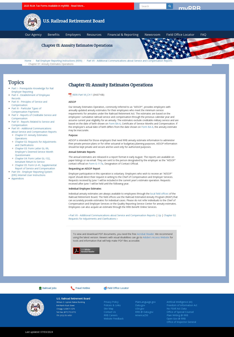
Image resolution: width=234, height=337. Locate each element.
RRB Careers (111, 315)
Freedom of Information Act (182, 305)
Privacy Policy (111, 301)
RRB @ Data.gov (144, 311)
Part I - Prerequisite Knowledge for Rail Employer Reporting (32, 90)
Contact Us (110, 311)
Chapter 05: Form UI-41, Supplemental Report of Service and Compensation (35, 166)
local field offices (159, 193)
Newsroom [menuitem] (152, 35)
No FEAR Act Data (177, 308)
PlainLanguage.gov (145, 301)
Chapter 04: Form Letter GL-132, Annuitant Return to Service (32, 160)
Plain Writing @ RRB (177, 315)
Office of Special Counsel (180, 311)
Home (28, 60)
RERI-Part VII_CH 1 (82, 94)
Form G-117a (96, 163)
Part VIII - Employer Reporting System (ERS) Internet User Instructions (32, 173)
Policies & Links (112, 305)
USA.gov (139, 308)
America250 (141, 315)
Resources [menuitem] (94, 35)
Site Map (108, 308)
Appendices (18, 178)
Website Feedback (114, 318)
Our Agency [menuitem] (33, 35)
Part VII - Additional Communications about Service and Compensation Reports (129, 60)
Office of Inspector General (181, 321)
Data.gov (140, 305)
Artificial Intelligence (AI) (179, 301)
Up (159, 215)
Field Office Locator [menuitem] (180, 35)
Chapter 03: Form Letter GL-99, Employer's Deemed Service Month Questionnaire (34, 152)
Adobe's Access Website (156, 237)
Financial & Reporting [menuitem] (123, 35)
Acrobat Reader (145, 234)
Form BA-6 (115, 123)
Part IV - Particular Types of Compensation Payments (26, 110)
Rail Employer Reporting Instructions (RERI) (59, 60)
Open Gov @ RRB (176, 318)
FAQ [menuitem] (203, 35)
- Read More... (77, 5)
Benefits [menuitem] (54, 35)
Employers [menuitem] (73, 35)
